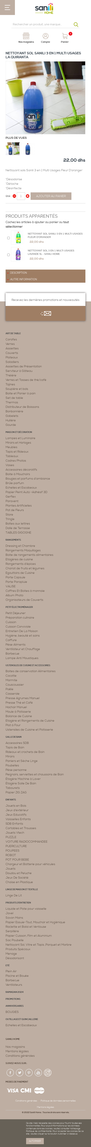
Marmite (11, 680)
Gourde (11, 425)
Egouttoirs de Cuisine (20, 573)
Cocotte (11, 676)
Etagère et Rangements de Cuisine (30, 721)
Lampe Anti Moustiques (22, 658)
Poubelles (12, 765)
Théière (11, 375)
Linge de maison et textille (22, 889)
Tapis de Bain (15, 747)
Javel (9, 913)
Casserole (13, 694)
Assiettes (12, 348)
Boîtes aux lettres (18, 523)
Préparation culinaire (20, 617)
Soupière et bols (17, 389)
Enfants (11, 799)
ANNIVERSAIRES (15, 1006)
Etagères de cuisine (19, 559)
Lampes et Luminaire (20, 438)
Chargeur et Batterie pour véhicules (30, 864)
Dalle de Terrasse (18, 528)
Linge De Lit (14, 895)
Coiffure (11, 640)
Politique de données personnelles (58, 1100)
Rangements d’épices (21, 564)
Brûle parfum (15, 483)
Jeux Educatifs (16, 815)
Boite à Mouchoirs (18, 474)
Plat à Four (13, 725)
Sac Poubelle (15, 940)
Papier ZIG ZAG (16, 792)
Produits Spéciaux (18, 949)
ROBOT (11, 855)
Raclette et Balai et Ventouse (26, 927)
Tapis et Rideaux (17, 452)
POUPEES (12, 851)
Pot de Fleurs (15, 510)
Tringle (10, 519)
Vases (10, 465)
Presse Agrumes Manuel (23, 698)
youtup (38, 1073)
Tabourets (13, 788)
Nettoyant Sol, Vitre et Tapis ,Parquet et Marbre (39, 945)
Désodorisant (15, 958)
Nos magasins (15, 1047)
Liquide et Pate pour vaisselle (26, 909)
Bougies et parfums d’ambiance (28, 478)
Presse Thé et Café (19, 703)
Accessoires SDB (17, 743)
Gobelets (12, 416)
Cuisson (11, 622)
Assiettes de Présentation (24, 366)
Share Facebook (9, 207)
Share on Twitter (16, 207)
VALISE (11, 586)
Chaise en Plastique (19, 882)
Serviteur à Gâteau (19, 371)
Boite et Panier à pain (21, 393)
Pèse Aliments (16, 644)
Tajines (10, 384)
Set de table (14, 398)
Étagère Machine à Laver (23, 779)
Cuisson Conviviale (18, 626)
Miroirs (10, 756)
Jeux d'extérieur (17, 810)
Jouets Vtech (15, 833)
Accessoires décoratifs (21, 470)
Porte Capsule (15, 577)
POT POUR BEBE (17, 860)
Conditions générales (20, 1056)
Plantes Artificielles (19, 505)
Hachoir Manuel (16, 707)
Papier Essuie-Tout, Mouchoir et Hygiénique (35, 922)
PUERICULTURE (16, 846)
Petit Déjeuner (16, 613)
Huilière (11, 420)
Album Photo (14, 595)
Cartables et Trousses (21, 828)
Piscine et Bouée (17, 976)
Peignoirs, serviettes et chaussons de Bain (35, 774)
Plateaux (12, 357)
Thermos (12, 402)
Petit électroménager (19, 607)
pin (29, 1073)
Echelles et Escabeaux (21, 487)
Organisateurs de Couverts (24, 600)
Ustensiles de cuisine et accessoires (28, 665)
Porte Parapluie (16, 582)
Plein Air (11, 971)
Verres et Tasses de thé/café (26, 380)
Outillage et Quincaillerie (22, 1019)
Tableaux (12, 456)
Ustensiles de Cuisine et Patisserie (29, 730)
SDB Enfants (14, 824)
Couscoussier (15, 685)
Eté (8, 965)
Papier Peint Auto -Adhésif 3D (26, 492)
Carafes (11, 339)
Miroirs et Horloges (18, 443)
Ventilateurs (14, 985)
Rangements (13, 540)
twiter (20, 1073)
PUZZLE (11, 837)
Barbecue (12, 653)
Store (9, 514)
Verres (10, 344)
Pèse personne (16, 770)
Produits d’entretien (18, 902)
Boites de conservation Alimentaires (31, 671)
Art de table (13, 333)
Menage (11, 954)
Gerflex (11, 496)
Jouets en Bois (16, 806)
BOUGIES (12, 1012)
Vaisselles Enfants (18, 819)
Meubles (11, 447)
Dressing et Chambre (20, 546)
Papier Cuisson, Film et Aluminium (29, 936)
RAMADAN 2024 (14, 992)
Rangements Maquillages (23, 550)
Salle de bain (14, 737)
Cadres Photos (16, 461)
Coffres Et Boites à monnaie (25, 591)
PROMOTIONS (13, 999)
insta (48, 1073)
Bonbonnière (14, 411)
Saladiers (12, 362)
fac (10, 1073)
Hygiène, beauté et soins (23, 635)
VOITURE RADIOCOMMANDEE (27, 842)
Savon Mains (14, 918)
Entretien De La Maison (22, 631)
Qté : (8, 196)
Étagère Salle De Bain (21, 783)
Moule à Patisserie (18, 712)
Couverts (12, 353)
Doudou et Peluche (19, 873)
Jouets (10, 869)
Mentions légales (17, 1051)
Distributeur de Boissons (22, 407)
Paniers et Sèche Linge (22, 761)
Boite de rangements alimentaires (29, 555)
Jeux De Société (17, 877)
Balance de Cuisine (19, 716)
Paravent (12, 501)
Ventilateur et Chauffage (23, 649)
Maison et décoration (19, 432)
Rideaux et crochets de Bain (25, 752)
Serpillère (12, 931)
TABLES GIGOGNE (18, 532)
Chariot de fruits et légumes (25, 568)
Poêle (9, 689)
